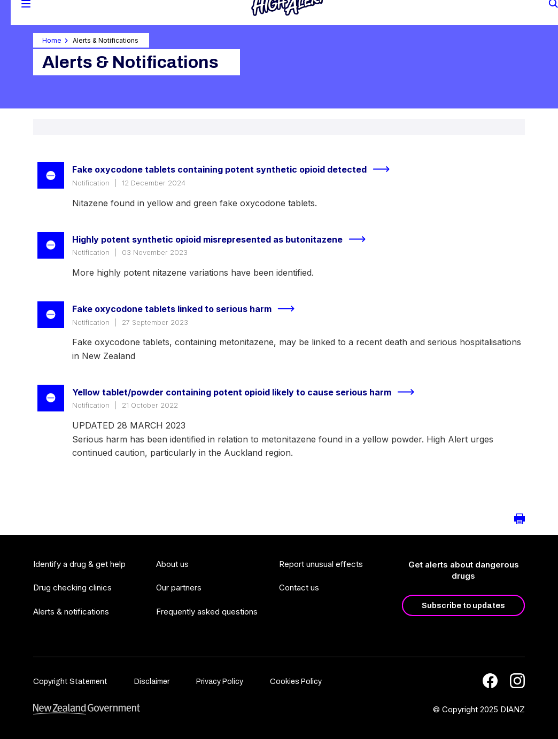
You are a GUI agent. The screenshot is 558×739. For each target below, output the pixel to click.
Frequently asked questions (207, 611)
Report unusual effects (321, 564)
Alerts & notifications (71, 611)
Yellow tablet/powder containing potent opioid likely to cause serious (247, 392)
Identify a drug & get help (79, 564)
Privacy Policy (219, 682)
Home (51, 40)
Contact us (299, 587)
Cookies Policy (296, 682)
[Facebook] (490, 680)
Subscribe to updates (463, 605)
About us (172, 564)
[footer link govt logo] (86, 709)
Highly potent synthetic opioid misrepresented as (223, 239)
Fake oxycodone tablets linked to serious (188, 308)
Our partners (178, 587)
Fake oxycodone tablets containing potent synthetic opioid (235, 169)
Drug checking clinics (72, 587)
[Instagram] (517, 680)
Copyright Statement (70, 682)
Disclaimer (151, 682)
